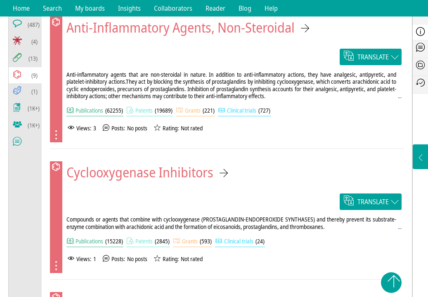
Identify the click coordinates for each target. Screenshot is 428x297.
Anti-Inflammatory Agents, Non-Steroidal (180, 27)
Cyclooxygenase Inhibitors (139, 172)
